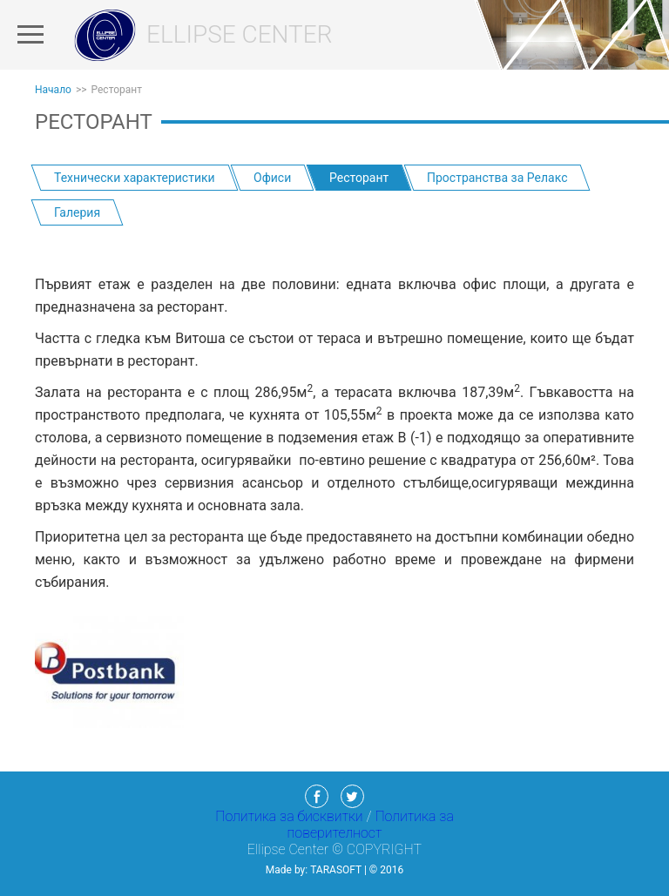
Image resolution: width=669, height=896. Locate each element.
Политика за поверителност (370, 824)
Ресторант (116, 90)
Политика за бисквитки (290, 816)
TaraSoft (336, 870)
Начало (53, 90)
